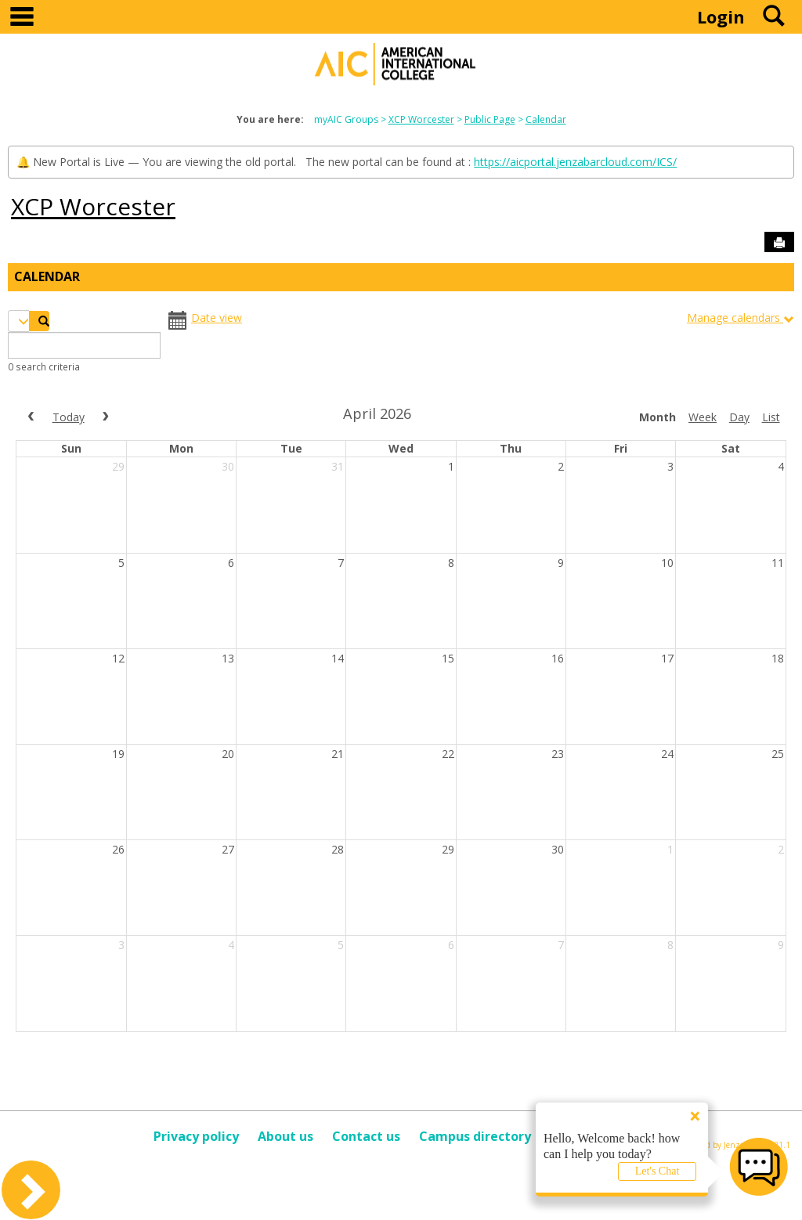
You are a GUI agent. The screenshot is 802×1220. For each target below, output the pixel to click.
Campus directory (475, 1136)
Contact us (366, 1136)
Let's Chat (657, 1171)
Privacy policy (196, 1136)
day (739, 417)
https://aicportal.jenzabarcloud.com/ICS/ (575, 161)
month (657, 417)
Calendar (546, 119)
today (68, 417)
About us (285, 1136)
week (702, 417)
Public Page (489, 119)
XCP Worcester (421, 119)
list (771, 417)
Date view (216, 318)
